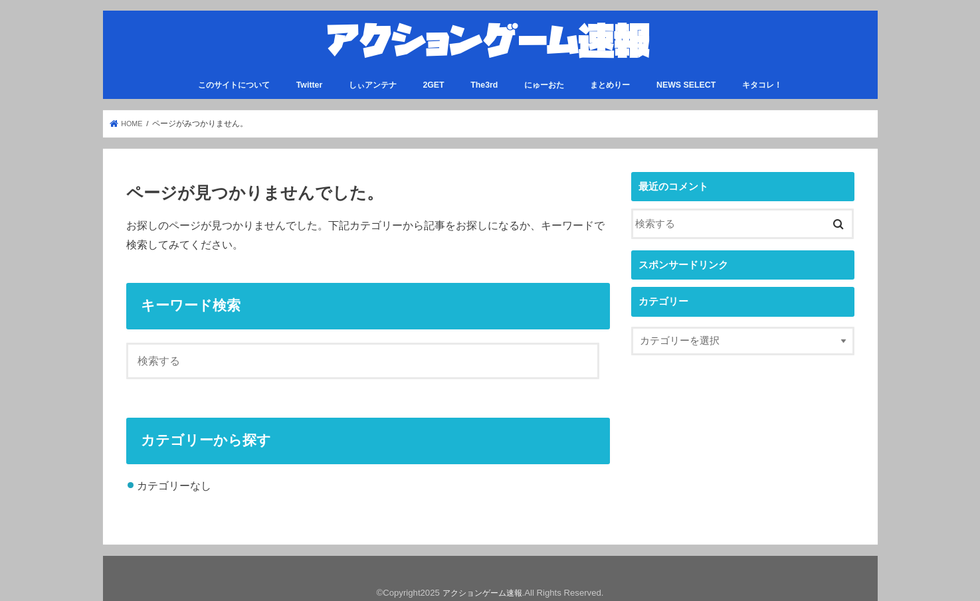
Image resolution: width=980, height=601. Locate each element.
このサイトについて (234, 77)
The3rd (484, 77)
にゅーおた (544, 77)
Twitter (309, 77)
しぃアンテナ (373, 77)
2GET (433, 77)
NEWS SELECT (686, 77)
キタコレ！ (762, 77)
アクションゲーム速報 (482, 585)
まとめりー (610, 77)
